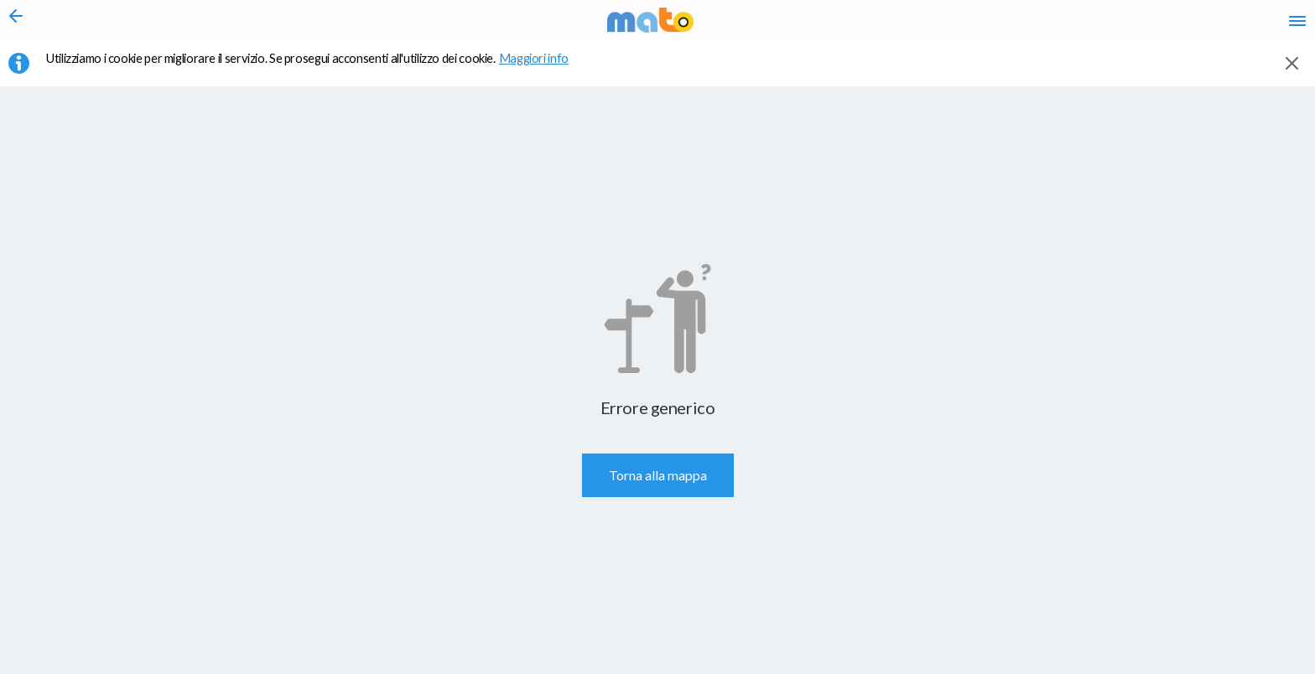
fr (1120, 25)
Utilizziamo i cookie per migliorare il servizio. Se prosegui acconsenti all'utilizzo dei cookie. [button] (318, 67)
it (1057, 25)
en (1087, 25)
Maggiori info (542, 67)
